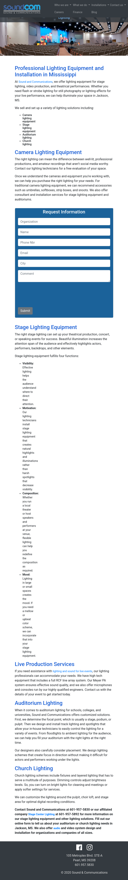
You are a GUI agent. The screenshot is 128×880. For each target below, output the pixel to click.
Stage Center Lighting (41, 814)
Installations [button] (92, 5)
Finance (74, 12)
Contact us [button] (111, 5)
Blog (92, 12)
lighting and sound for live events (72, 671)
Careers (55, 12)
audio (56, 828)
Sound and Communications (36, 81)
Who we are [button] (55, 5)
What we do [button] (74, 5)
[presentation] (47, 292)
